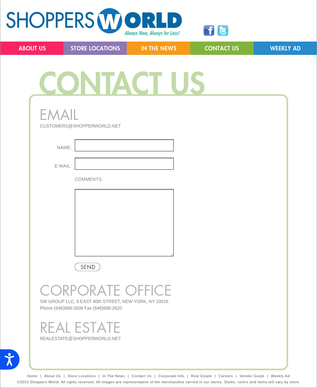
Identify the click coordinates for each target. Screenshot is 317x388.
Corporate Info (171, 376)
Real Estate (201, 376)
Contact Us (142, 376)
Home (32, 376)
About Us (52, 376)
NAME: (64, 147)
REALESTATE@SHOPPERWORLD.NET (80, 338)
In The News (113, 376)
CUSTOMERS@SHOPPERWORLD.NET (80, 125)
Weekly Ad (280, 376)
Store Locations (82, 376)
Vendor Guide (252, 376)
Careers (226, 376)
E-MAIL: (63, 165)
